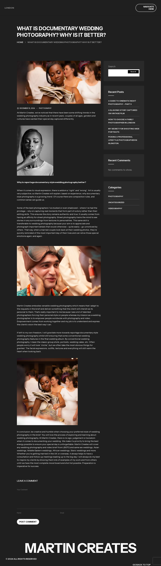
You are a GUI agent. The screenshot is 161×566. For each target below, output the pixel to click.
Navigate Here (148, 7)
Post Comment (28, 522)
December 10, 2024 (26, 108)
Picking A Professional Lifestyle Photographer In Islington (122, 140)
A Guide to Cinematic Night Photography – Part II (122, 102)
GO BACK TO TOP (142, 565)
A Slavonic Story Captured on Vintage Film (122, 112)
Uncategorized (116, 202)
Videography (115, 208)
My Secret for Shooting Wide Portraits (123, 130)
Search (112, 66)
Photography (45, 108)
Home (20, 42)
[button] (59, 151)
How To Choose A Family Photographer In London (121, 121)
